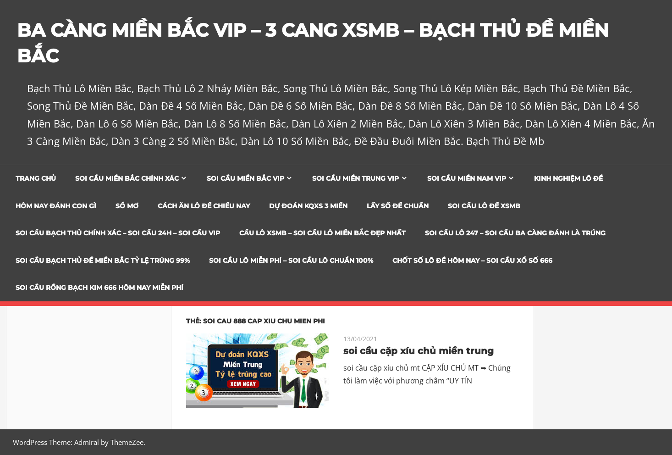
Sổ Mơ (127, 206)
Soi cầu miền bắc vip (245, 178)
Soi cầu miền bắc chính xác (127, 178)
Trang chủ (36, 178)
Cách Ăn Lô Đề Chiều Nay (204, 206)
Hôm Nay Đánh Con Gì (56, 206)
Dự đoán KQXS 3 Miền (308, 206)
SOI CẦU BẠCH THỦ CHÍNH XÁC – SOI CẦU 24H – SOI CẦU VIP (118, 233)
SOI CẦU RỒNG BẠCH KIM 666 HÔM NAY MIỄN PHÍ (99, 287)
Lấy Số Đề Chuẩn (398, 206)
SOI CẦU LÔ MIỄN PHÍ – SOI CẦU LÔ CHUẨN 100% (291, 260)
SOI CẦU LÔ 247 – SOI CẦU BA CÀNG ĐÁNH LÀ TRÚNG (515, 233)
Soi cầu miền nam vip (466, 178)
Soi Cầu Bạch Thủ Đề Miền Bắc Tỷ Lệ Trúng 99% (103, 260)
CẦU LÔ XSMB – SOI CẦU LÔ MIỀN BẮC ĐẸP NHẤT (322, 233)
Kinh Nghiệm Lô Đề (568, 178)
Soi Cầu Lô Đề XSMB (484, 206)
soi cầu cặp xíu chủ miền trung (418, 350)
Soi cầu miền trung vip (355, 178)
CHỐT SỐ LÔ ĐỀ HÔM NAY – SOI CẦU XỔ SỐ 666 (472, 260)
